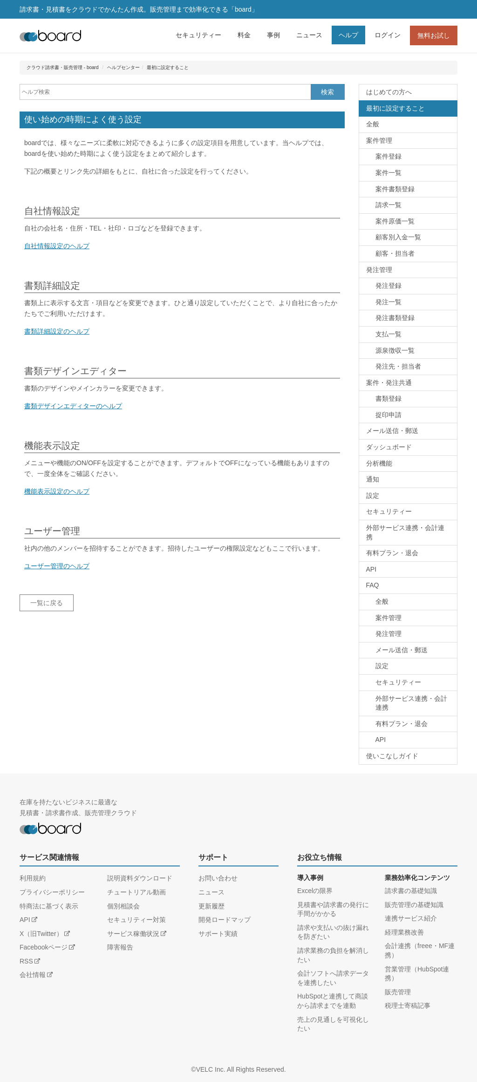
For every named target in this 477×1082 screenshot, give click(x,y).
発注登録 (388, 285)
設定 (372, 495)
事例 (273, 35)
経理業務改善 (404, 932)
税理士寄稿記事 (407, 1005)
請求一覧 (388, 205)
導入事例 (310, 877)
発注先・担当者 (398, 366)
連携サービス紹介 (411, 918)
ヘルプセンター (123, 67)
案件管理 (379, 140)
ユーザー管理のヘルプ (56, 566)
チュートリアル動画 (136, 892)
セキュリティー (198, 35)
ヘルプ (348, 35)
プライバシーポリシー (52, 892)
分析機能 (379, 463)
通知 (372, 479)
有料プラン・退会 (392, 553)
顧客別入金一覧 (398, 237)
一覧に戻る (46, 603)
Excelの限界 (315, 890)
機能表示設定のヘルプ (56, 491)
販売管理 (398, 992)
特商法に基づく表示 (49, 906)
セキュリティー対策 (136, 919)
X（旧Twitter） (41, 933)
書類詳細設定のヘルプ (56, 331)
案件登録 (388, 156)
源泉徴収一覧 (395, 350)
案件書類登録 (395, 189)
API (371, 569)
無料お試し (433, 35)
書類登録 (388, 398)
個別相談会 (123, 906)
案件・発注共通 (389, 382)
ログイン (388, 35)
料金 (244, 35)
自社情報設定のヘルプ (56, 246)
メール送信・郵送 (392, 430)
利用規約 (33, 878)
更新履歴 (211, 906)
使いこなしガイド (392, 756)
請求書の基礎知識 (411, 890)
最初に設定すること (168, 67)
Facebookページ (44, 947)
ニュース (309, 35)
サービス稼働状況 (133, 933)
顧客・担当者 (395, 253)
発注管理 (379, 269)
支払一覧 (388, 334)
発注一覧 (388, 302)
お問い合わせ (218, 878)
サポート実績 (218, 933)
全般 (372, 124)
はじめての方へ (389, 92)
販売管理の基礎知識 (414, 904)
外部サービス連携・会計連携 (405, 532)
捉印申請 (388, 415)
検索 (327, 92)
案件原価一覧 (395, 221)
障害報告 (120, 947)
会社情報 (33, 974)
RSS (26, 961)
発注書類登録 (395, 317)
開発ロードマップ (224, 919)
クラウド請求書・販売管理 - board (62, 67)
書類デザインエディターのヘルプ (73, 406)
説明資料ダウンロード (139, 878)
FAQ (372, 585)
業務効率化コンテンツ (417, 877)
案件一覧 (388, 172)
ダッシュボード (389, 447)
